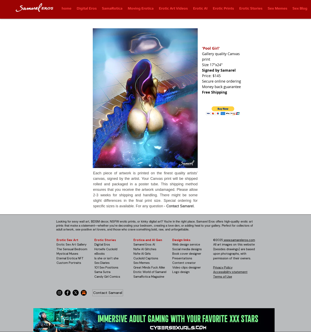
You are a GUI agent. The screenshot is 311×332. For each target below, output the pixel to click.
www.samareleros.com (239, 240)
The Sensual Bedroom (72, 249)
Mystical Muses (67, 254)
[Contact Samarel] (107, 292)
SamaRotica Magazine (148, 277)
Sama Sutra (102, 272)
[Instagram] (59, 293)
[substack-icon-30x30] (84, 293)
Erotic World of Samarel (149, 272)
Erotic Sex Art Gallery (71, 244)
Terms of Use (222, 277)
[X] (76, 293)
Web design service (186, 244)
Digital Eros (102, 244)
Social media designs (187, 249)
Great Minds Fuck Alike (149, 267)
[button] (223, 111)
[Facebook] (67, 293)
